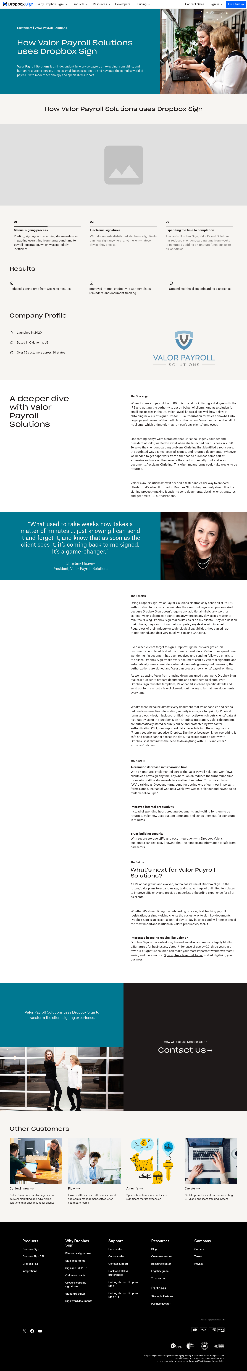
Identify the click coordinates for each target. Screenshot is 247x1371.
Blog (154, 1249)
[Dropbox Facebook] (32, 1331)
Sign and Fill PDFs (76, 1268)
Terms (198, 1256)
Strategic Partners (162, 1296)
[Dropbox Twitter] (24, 1331)
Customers (24, 28)
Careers (199, 1249)
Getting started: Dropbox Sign (123, 1284)
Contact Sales (194, 4)
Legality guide (160, 1271)
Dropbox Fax (30, 1264)
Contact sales (116, 1256)
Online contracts (75, 1275)
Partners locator (160, 1304)
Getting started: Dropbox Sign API (123, 1295)
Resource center (161, 1264)
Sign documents (75, 1261)
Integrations (29, 1271)
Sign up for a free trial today (183, 955)
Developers (122, 4)
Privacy (198, 1264)
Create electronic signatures (75, 1285)
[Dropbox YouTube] (40, 1331)
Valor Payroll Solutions (33, 66)
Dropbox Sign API (33, 1256)
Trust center (158, 1278)
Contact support (118, 1264)
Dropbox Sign (30, 1249)
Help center (115, 1249)
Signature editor (75, 1294)
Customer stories (161, 1256)
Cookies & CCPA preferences (118, 1273)
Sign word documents (78, 1301)
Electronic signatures (78, 1253)
